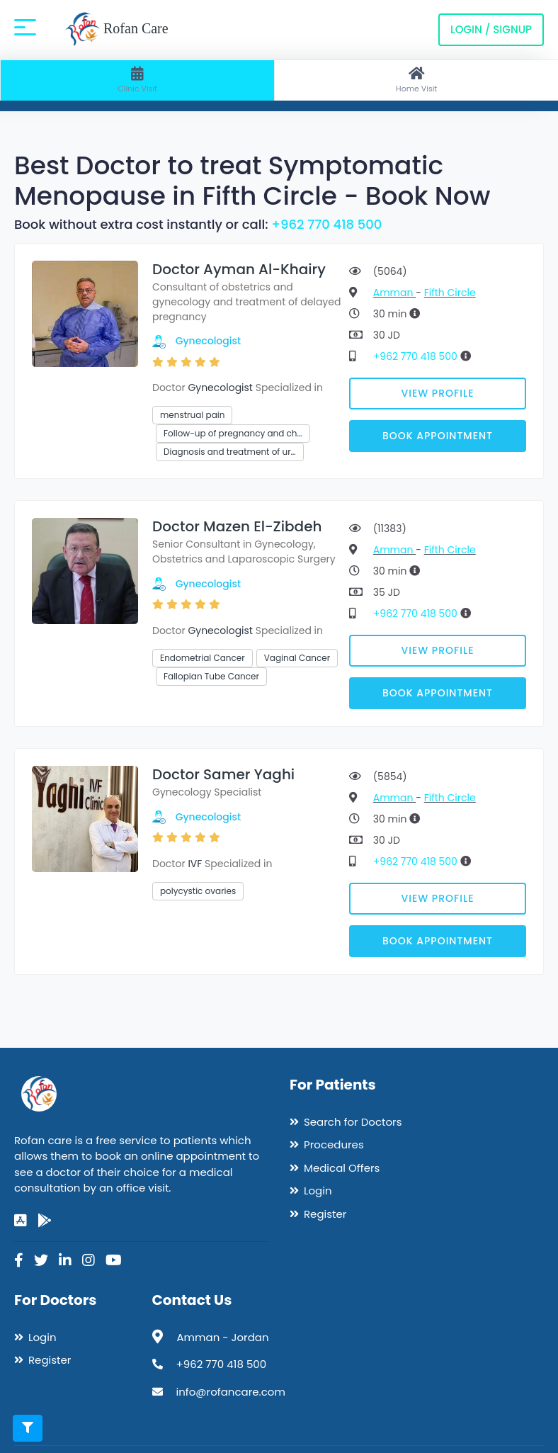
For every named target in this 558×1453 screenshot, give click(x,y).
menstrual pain (192, 415)
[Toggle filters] (27, 1428)
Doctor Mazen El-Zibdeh (237, 526)
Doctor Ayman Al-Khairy (239, 269)
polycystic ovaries (198, 891)
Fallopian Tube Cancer (211, 676)
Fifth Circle (450, 292)
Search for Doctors (353, 1121)
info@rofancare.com (230, 1391)
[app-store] (20, 1221)
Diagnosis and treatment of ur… (230, 452)
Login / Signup (491, 29)
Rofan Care (116, 29)
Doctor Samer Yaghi (223, 774)
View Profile (438, 393)
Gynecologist (208, 341)
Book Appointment (437, 436)
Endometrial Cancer (202, 658)
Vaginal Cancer (297, 658)
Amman (394, 292)
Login (318, 1190)
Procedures (334, 1144)
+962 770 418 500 (326, 224)
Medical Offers (342, 1167)
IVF (195, 863)
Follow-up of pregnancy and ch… (233, 433)
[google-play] (45, 1221)
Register (325, 1213)
